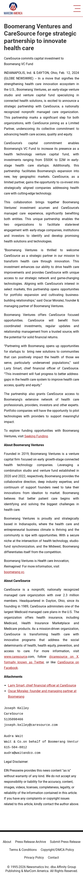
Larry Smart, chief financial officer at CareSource (42, 685)
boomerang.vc (14, 572)
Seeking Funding (36, 436)
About (7, 842)
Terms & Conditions (23, 850)
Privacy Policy (34, 857)
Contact (53, 857)
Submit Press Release (65, 842)
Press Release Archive (30, 842)
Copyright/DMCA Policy (57, 850)
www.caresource (15, 657)
